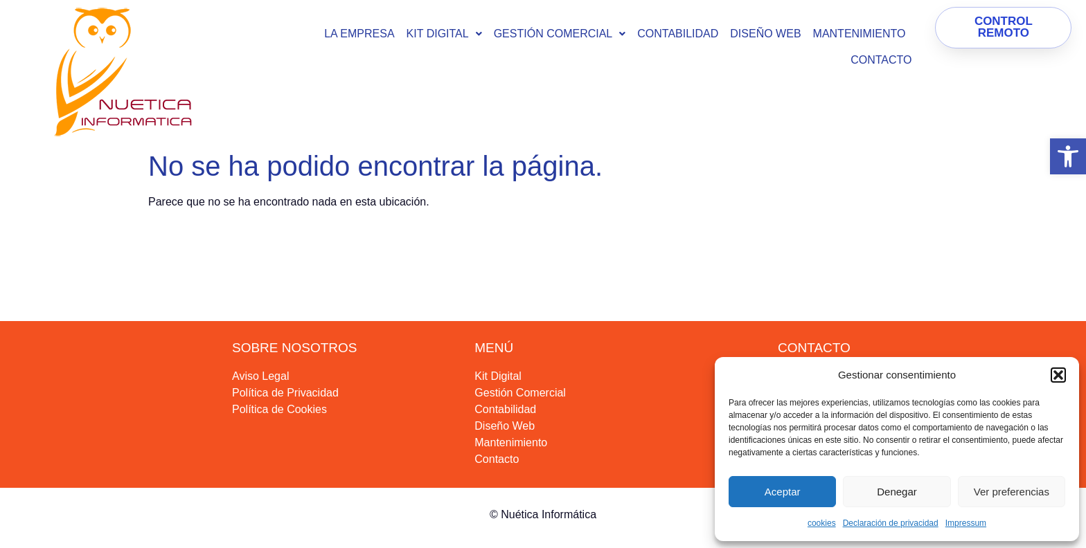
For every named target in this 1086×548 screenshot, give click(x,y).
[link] (1068, 156)
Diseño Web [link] (765, 33)
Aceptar (783, 491)
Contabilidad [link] (677, 33)
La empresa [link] (359, 33)
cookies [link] (822, 523)
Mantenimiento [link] (859, 33)
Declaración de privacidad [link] (890, 523)
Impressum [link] (965, 523)
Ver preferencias (1011, 491)
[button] (1058, 375)
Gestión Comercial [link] (560, 33)
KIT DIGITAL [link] (444, 33)
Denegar (897, 491)
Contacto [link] (881, 60)
